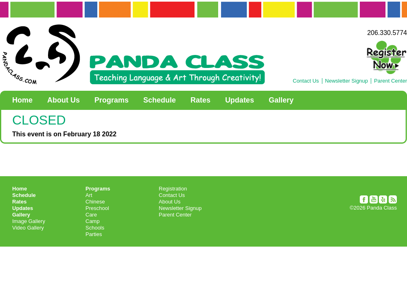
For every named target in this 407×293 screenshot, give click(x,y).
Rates (200, 100)
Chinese (95, 202)
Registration (173, 189)
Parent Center (390, 81)
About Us (63, 100)
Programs (111, 100)
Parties (93, 234)
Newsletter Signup (346, 81)
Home (22, 100)
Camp (92, 221)
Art (88, 195)
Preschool (97, 208)
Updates (239, 100)
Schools (94, 228)
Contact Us (306, 81)
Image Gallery (28, 221)
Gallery (281, 100)
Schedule (159, 100)
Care (91, 215)
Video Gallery (28, 228)
